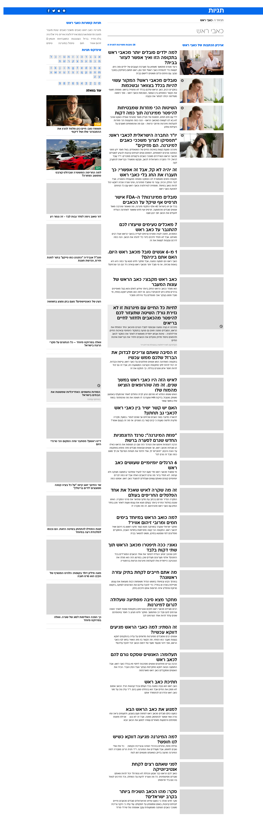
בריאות (122, 3)
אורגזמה (78, 34)
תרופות (87, 34)
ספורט (191, 3)
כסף (143, 3)
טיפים (46, 43)
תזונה (95, 34)
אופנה (82, 3)
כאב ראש (84, 30)
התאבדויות (59, 38)
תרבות (165, 3)
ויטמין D (47, 38)
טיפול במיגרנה (63, 43)
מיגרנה (94, 30)
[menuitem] (201, 4)
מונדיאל (178, 3)
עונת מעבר (49, 30)
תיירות (110, 3)
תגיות (217, 20)
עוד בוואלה (90, 90)
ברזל (82, 38)
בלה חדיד (92, 38)
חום (79, 43)
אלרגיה (47, 34)
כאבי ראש (203, 20)
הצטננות (72, 38)
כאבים (74, 30)
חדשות (203, 3)
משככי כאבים (63, 30)
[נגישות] (5, 3)
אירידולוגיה (68, 34)
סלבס (153, 3)
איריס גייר (56, 34)
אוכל (133, 3)
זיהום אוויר (92, 43)
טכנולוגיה (96, 3)
